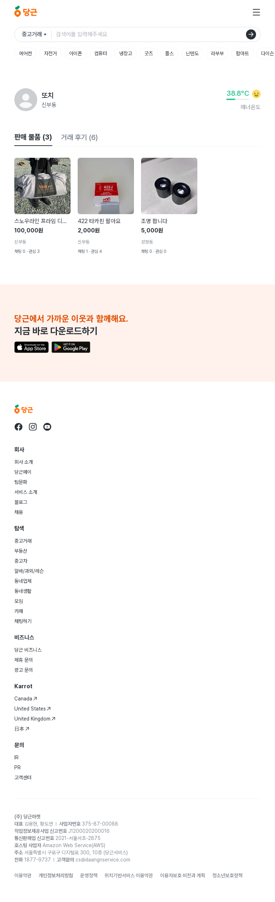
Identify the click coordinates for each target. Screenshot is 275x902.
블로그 (20, 502)
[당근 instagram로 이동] (33, 426)
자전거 (50, 53)
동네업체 (23, 581)
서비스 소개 (25, 492)
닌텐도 (192, 53)
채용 (18, 512)
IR (16, 757)
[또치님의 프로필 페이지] (25, 99)
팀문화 (20, 482)
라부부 (217, 53)
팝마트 (242, 53)
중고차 (20, 561)
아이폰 (75, 53)
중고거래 (23, 541)
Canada (25, 699)
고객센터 (23, 777)
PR (17, 767)
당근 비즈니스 (28, 650)
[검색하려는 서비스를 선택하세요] (37, 34)
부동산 (20, 551)
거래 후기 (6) (79, 137)
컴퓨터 (100, 53)
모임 (18, 601)
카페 (18, 611)
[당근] (25, 12)
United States (32, 709)
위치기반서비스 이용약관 (129, 875)
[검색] (251, 34)
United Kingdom (35, 719)
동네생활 (23, 591)
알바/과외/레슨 (29, 571)
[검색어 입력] (158, 34)
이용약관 (23, 875)
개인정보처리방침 (56, 875)
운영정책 (88, 875)
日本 (21, 729)
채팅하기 (23, 621)
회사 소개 (23, 462)
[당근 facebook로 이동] (18, 426)
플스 (169, 53)
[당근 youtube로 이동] (47, 426)
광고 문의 (23, 670)
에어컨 (25, 53)
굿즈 (148, 53)
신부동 (49, 104)
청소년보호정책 (227, 875)
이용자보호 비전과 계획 (182, 875)
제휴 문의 (23, 660)
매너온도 (251, 107)
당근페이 (23, 472)
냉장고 (125, 53)
